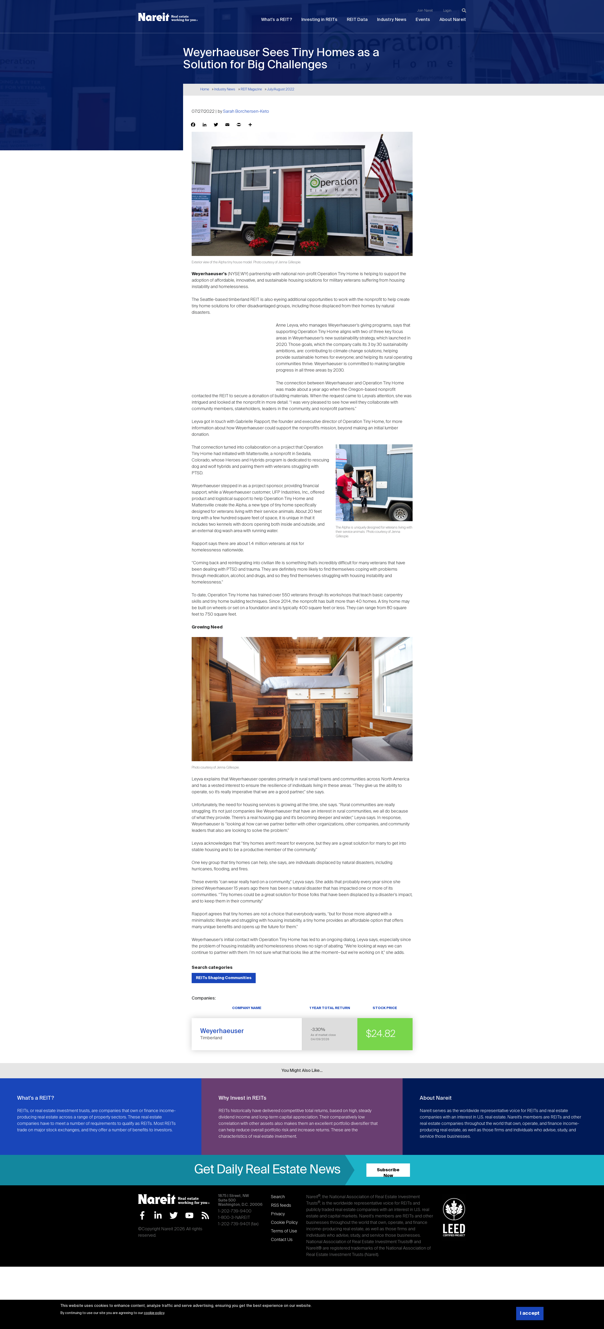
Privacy (278, 1214)
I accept (529, 1313)
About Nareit (452, 20)
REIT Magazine (251, 89)
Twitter (174, 1215)
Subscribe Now (388, 1172)
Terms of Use (284, 1231)
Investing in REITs (319, 20)
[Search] (464, 10)
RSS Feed (205, 1215)
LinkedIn (158, 1215)
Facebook (142, 1215)
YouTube (189, 1215)
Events (423, 20)
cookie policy (154, 1313)
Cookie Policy (284, 1223)
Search (278, 1197)
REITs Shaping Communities (223, 978)
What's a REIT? (276, 20)
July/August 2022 (280, 89)
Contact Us (282, 1240)
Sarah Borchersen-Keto (246, 111)
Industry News (391, 20)
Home (204, 89)
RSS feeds (281, 1205)
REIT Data (357, 20)
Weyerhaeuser (222, 1031)
